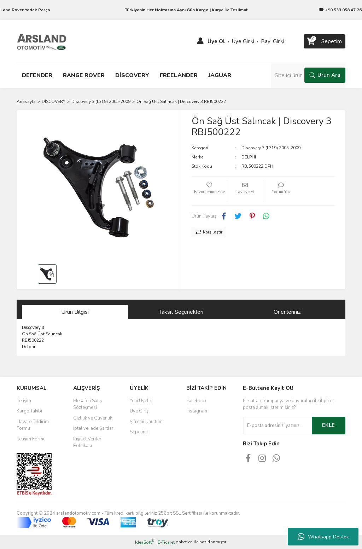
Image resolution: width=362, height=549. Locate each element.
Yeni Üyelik (141, 401)
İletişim (24, 401)
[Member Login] (200, 41)
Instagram (196, 411)
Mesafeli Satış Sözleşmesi (87, 404)
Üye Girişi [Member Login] (243, 41)
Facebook (196, 401)
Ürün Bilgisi (75, 312)
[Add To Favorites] (209, 191)
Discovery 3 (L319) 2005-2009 (270, 148)
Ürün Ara (324, 75)
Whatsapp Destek (323, 537)
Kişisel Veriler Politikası (87, 442)
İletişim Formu (31, 439)
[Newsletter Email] (277, 425)
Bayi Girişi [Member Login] (272, 41)
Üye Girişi (140, 411)
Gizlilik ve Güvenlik (92, 418)
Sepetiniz (139, 432)
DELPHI (248, 157)
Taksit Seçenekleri (181, 312)
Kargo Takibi (29, 411)
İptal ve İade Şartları (94, 428)
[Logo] (42, 41)
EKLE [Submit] (328, 425)
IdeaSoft (144, 542)
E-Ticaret (166, 542)
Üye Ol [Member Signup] (216, 41)
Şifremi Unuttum (146, 421)
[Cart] (324, 41)
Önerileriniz (287, 312)
